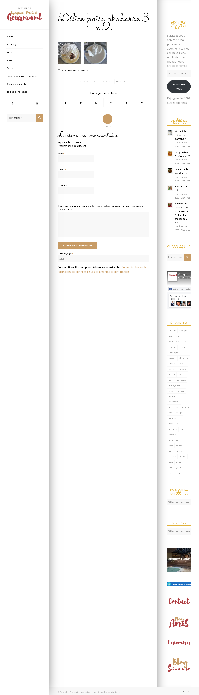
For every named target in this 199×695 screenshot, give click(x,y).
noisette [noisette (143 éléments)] (185, 407)
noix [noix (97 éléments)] (170, 412)
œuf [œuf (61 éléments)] (180, 473)
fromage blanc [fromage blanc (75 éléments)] (175, 385)
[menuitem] (24, 37)
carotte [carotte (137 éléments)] (182, 347)
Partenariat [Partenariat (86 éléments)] (173, 423)
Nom (61, 153)
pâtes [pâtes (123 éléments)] (171, 451)
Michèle (127, 81)
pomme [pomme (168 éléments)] (172, 434)
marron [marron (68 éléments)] (172, 396)
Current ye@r (65, 253)
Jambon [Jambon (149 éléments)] (181, 391)
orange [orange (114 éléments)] (179, 412)
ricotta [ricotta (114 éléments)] (179, 451)
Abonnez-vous (179, 86)
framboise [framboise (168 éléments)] (181, 380)
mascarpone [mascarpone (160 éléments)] (174, 401)
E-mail (62, 169)
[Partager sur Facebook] (65, 102)
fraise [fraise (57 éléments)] (171, 380)
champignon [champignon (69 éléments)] (174, 352)
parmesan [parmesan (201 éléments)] (173, 418)
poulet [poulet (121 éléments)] (179, 445)
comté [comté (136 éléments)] (171, 369)
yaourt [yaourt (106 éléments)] (179, 467)
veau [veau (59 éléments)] (171, 467)
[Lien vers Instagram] (37, 103)
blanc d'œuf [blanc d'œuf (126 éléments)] (174, 336)
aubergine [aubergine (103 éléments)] (183, 330)
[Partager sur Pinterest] (111, 102)
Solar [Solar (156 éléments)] (171, 462)
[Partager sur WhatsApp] (95, 102)
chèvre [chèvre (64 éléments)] (172, 363)
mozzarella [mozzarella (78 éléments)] (173, 407)
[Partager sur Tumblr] (126, 102)
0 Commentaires (102, 81)
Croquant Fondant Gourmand (83, 690)
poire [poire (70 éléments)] (182, 429)
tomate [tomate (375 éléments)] (179, 462)
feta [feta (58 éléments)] (179, 374)
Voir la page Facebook (180, 289)
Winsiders (115, 690)
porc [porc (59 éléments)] (171, 445)
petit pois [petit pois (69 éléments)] (173, 429)
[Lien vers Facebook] (12, 103)
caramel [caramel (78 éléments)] (172, 347)
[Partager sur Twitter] (80, 102)
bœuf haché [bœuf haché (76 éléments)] (174, 341)
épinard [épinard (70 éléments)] (172, 473)
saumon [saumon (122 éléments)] (182, 456)
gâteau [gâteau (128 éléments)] (172, 391)
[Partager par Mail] (141, 102)
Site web (62, 185)
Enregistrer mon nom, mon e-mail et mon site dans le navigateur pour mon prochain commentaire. (101, 207)
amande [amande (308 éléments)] (172, 330)
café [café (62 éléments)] (184, 341)
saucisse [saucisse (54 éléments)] (172, 456)
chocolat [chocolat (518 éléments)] (172, 358)
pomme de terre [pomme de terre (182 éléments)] (176, 440)
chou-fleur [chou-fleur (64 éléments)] (183, 358)
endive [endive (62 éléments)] (172, 374)
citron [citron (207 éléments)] (180, 363)
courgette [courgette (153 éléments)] (181, 369)
